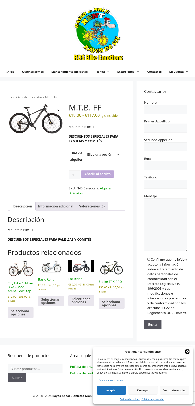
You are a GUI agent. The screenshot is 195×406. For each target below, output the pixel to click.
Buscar (17, 377)
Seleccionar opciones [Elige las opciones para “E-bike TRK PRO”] (111, 303)
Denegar (143, 390)
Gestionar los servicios (111, 380)
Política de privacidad (152, 399)
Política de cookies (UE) (87, 373)
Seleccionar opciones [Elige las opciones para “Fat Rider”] (81, 300)
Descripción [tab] (22, 206)
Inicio (11, 97)
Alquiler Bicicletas (30, 97)
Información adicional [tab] (55, 206)
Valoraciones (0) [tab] (92, 206)
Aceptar (111, 390)
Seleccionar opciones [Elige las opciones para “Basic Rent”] (50, 301)
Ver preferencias (174, 390)
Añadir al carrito (97, 174)
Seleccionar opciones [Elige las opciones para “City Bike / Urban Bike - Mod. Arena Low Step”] (20, 312)
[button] (187, 351)
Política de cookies (130, 399)
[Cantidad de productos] (75, 175)
